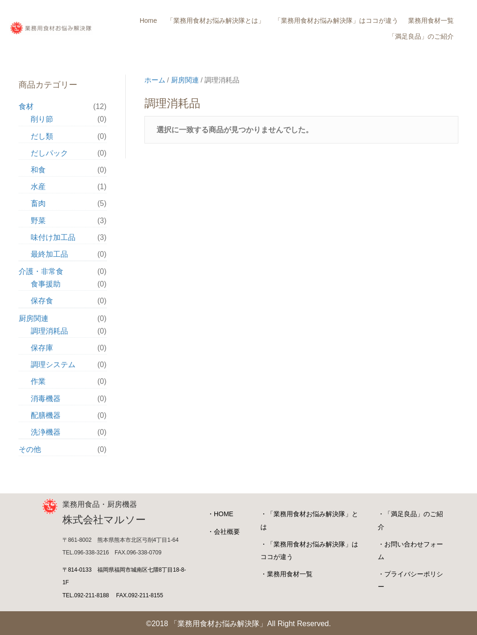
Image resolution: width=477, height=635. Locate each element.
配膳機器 (46, 415)
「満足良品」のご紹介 (421, 36)
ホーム (154, 80)
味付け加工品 (53, 237)
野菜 (38, 221)
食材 (26, 106)
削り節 (42, 119)
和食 (38, 170)
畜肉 (38, 203)
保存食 (42, 301)
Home (148, 20)
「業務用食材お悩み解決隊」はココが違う (336, 20)
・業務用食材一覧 (286, 574)
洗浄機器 (46, 432)
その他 (30, 449)
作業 (38, 381)
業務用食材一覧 (431, 20)
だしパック (49, 153)
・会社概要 (223, 531)
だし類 (42, 136)
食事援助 (46, 284)
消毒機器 (46, 399)
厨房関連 (185, 80)
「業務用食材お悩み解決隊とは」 (216, 20)
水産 (38, 187)
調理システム (53, 365)
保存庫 (42, 348)
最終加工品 (49, 254)
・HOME (220, 514)
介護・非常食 (41, 271)
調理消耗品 (49, 331)
